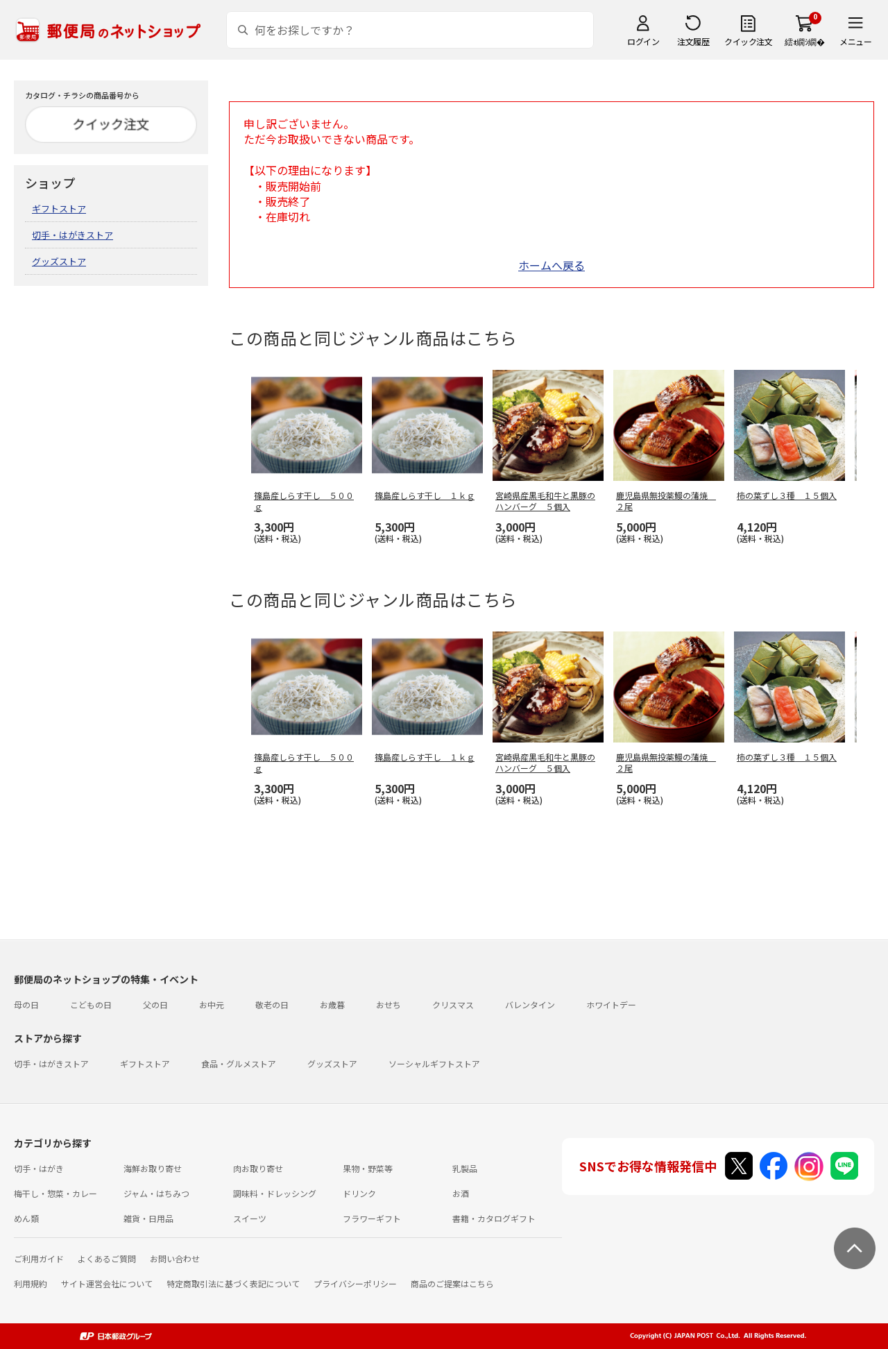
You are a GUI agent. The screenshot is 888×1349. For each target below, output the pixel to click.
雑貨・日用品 (148, 1218)
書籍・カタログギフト (494, 1218)
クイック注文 (748, 41)
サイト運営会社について (107, 1283)
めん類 (26, 1218)
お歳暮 (332, 1004)
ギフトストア (59, 208)
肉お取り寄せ (258, 1168)
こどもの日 (91, 1004)
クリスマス (453, 1004)
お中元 (211, 1004)
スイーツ (249, 1218)
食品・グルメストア (238, 1063)
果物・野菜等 (368, 1168)
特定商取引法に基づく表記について (233, 1283)
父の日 (155, 1004)
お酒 (460, 1193)
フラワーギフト (372, 1218)
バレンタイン (530, 1004)
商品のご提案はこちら (452, 1283)
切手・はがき (39, 1168)
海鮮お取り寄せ (152, 1168)
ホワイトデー (611, 1004)
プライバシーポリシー (355, 1283)
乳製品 (464, 1168)
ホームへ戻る (551, 265)
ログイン (643, 41)
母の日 (26, 1004)
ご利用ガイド (39, 1258)
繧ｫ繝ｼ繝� (804, 41)
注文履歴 (693, 41)
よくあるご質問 (107, 1258)
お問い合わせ (175, 1258)
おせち (388, 1004)
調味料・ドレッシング (274, 1193)
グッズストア (59, 261)
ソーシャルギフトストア (434, 1063)
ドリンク (359, 1193)
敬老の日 (272, 1004)
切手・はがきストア (72, 234)
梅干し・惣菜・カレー (55, 1193)
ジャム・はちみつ (156, 1193)
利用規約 (30, 1283)
